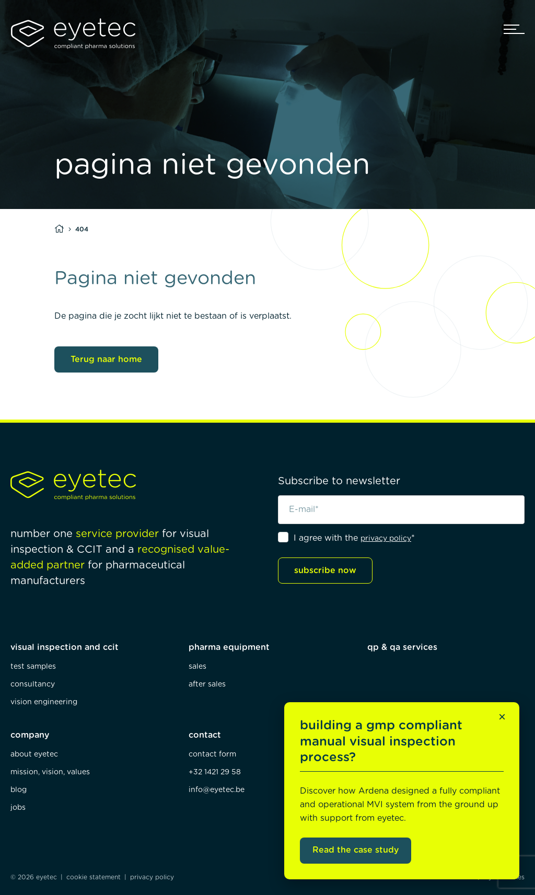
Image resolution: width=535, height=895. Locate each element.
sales (197, 666)
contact (205, 735)
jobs (18, 807)
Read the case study (355, 850)
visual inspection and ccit (64, 647)
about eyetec (34, 754)
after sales (207, 684)
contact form (212, 754)
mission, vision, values (50, 772)
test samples (33, 666)
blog (18, 790)
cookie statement (93, 877)
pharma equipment (229, 647)
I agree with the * (354, 538)
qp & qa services (402, 647)
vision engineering (43, 702)
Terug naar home (106, 359)
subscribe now (325, 570)
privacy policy (385, 538)
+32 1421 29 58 (215, 772)
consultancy (32, 684)
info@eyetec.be (217, 790)
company (29, 735)
